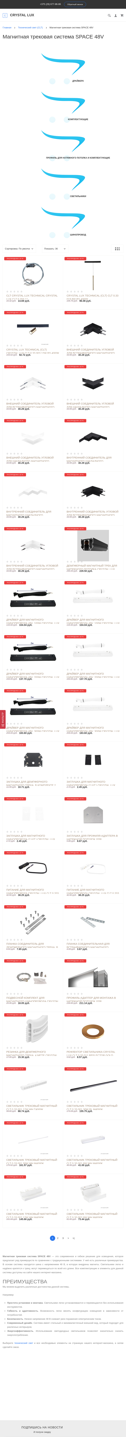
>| (74, 1238)
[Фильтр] (3, 719)
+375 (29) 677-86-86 (50, 4)
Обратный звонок (75, 4)
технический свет (23, 1343)
